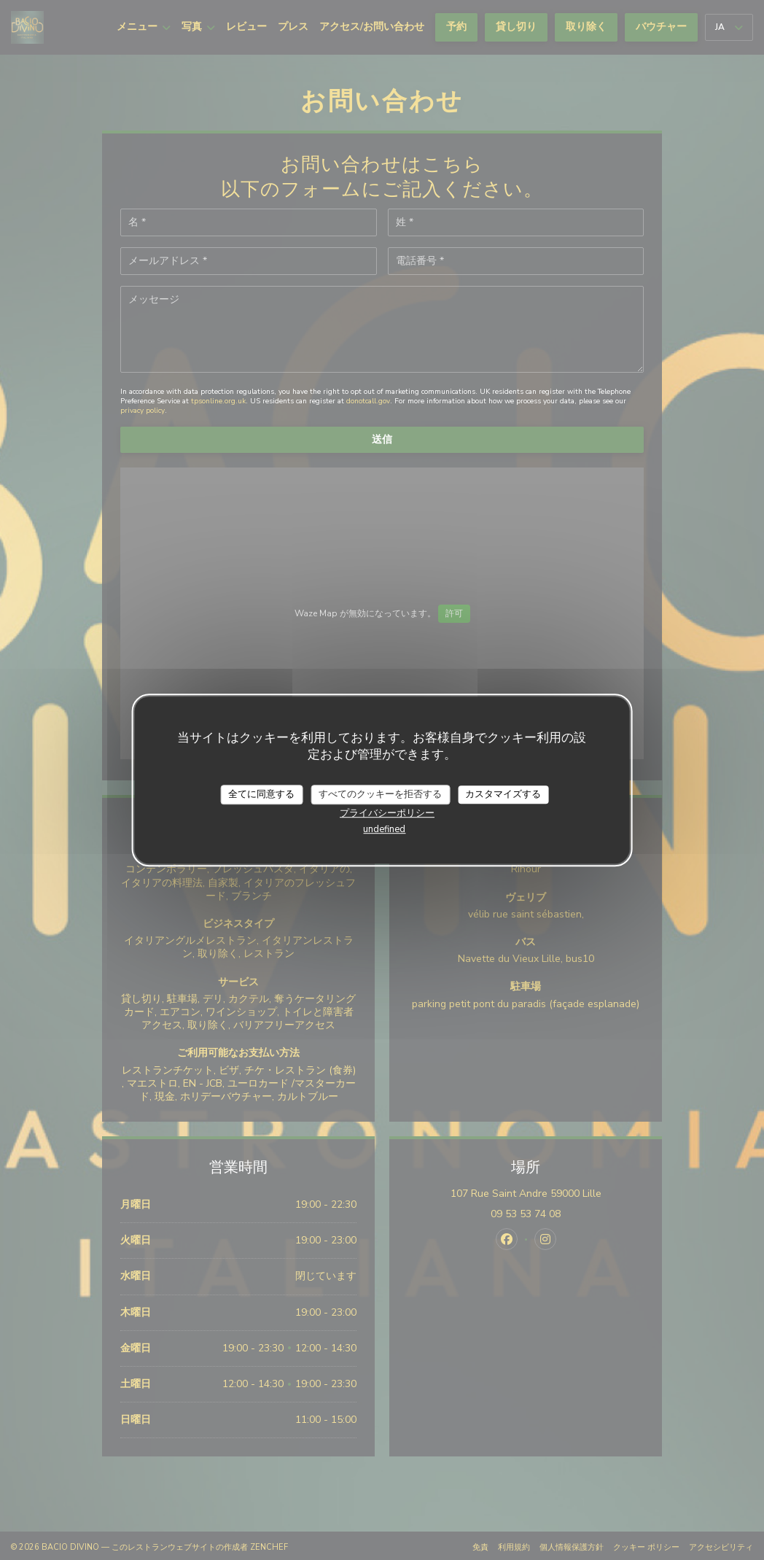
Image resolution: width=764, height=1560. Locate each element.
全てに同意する (261, 794)
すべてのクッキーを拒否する (380, 794)
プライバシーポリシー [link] (387, 813)
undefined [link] (384, 829)
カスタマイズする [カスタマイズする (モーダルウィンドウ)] (503, 794)
